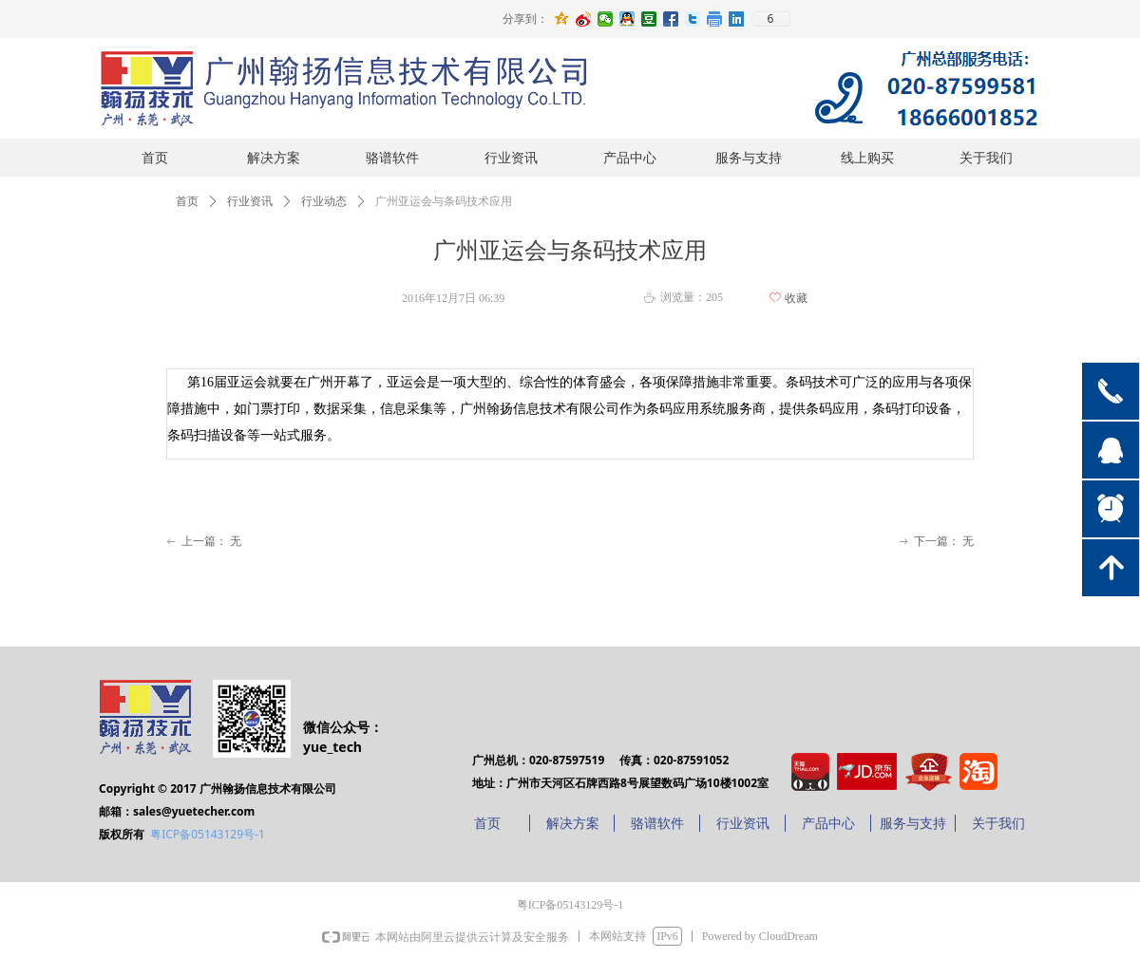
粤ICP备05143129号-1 (207, 834)
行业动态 (324, 201)
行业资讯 (250, 201)
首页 (187, 201)
